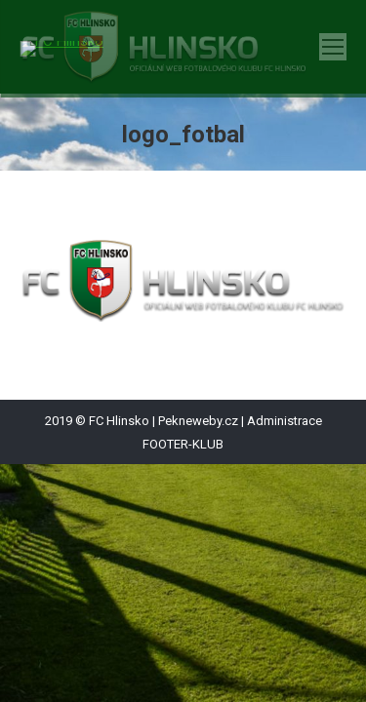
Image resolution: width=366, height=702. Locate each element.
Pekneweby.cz (198, 420)
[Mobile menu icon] (332, 46)
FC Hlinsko (119, 420)
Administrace (284, 420)
